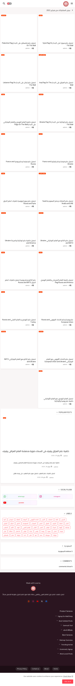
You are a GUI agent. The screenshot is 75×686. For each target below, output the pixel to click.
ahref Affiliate (68, 630)
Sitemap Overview (66, 640)
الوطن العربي (26, 527)
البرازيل (5, 523)
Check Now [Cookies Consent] (67, 676)
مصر (41, 535)
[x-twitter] (42, 601)
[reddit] (28, 601)
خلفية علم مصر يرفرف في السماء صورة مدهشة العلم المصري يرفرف (36, 463)
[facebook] (46, 601)
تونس (36, 531)
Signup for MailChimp (65, 616)
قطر (13, 535)
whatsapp (21, 496)
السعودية (25, 523)
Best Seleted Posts (66, 620)
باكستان (18, 531)
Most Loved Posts (66, 653)
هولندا (55, 535)
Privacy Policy (22, 668)
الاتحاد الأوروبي (34, 519)
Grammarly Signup (66, 649)
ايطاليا (10, 531)
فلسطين (6, 535)
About (46, 668)
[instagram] (33, 601)
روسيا (42, 531)
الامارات (50, 519)
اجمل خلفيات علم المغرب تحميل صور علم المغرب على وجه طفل (34, 473)
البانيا (57, 519)
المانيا (61, 523)
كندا (25, 535)
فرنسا (61, 531)
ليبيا (36, 535)
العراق (47, 523)
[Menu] (72, 3)
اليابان (35, 527)
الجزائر (12, 523)
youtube (21, 502)
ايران (5, 531)
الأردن (43, 519)
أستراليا (18, 519)
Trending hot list (67, 644)
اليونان (47, 527)
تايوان (24, 531)
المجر (67, 523)
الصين (40, 523)
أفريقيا (25, 519)
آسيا (5, 519)
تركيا (31, 531)
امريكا (54, 527)
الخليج (18, 523)
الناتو (12, 527)
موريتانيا (48, 535)
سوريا (49, 531)
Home (56, 668)
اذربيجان (11, 519)
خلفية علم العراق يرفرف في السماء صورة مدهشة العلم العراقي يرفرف (35, 451)
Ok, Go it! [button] (68, 681)
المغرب (6, 527)
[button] (9, 3)
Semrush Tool (68, 625)
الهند (18, 527)
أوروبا (60, 527)
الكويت (54, 523)
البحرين (63, 519)
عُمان (55, 531)
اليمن (41, 527)
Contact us (35, 668)
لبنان (30, 535)
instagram (57, 496)
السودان (33, 523)
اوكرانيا (67, 527)
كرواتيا (18, 535)
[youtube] (37, 601)
